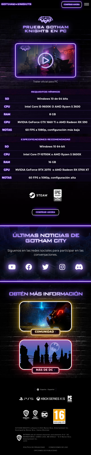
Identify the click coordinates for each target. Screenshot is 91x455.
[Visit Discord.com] (79, 267)
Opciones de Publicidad (45, 450)
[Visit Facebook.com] (28, 267)
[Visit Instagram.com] (62, 267)
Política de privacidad (34, 447)
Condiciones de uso (58, 447)
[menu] (86, 4)
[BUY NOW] (45, 212)
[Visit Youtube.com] (12, 267)
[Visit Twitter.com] (45, 267)
